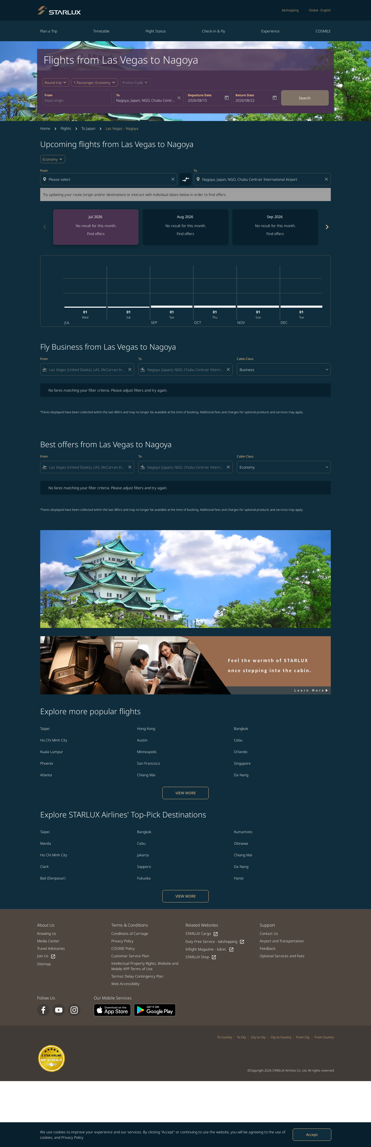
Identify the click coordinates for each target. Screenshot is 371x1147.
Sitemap (44, 963)
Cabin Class (245, 359)
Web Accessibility (125, 983)
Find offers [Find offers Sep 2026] (275, 233)
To (118, 95)
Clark (44, 866)
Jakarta (143, 854)
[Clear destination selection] (327, 179)
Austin (142, 740)
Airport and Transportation (282, 940)
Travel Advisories (51, 948)
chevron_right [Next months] (327, 226)
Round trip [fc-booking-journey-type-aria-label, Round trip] (53, 82)
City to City (258, 1037)
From (49, 95)
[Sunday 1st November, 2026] (258, 307)
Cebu (238, 740)
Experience (270, 31)
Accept (312, 1134)
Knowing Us (46, 933)
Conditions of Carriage (129, 933)
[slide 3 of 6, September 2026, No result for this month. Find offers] (275, 227)
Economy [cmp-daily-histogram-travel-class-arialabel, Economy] (50, 159)
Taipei (44, 728)
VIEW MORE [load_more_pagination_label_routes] (185, 792)
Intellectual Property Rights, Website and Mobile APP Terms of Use (144, 966)
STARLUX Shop (200, 957)
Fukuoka (144, 878)
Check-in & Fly (213, 31)
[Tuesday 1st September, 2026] (172, 307)
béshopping (290, 10)
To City (241, 1037)
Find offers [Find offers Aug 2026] (185, 233)
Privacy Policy (72, 1137)
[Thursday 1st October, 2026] (215, 307)
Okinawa (241, 843)
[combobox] (77, 100)
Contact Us (269, 933)
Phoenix (46, 763)
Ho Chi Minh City (53, 740)
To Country (224, 1037)
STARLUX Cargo (201, 933)
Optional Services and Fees (282, 955)
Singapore (242, 763)
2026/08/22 (245, 100)
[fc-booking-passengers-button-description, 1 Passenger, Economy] (92, 82)
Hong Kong (146, 728)
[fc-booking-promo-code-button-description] (132, 82)
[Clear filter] (129, 369)
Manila (45, 843)
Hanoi (238, 878)
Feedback (267, 948)
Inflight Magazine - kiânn (209, 949)
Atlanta (46, 774)
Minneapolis (147, 751)
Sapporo (144, 866)
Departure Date (200, 95)
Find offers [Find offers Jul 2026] (96, 233)
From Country (324, 1037)
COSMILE (323, 31)
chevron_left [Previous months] (44, 226)
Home (45, 128)
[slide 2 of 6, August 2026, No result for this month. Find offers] (185, 227)
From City (303, 1037)
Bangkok (241, 728)
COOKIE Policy (123, 948)
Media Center (48, 940)
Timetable (101, 31)
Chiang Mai (146, 774)
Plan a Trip (48, 31)
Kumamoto (243, 831)
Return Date (244, 95)
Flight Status (156, 31)
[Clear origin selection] (173, 179)
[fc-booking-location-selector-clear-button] (179, 97)
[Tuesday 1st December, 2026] (301, 307)
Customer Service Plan (130, 955)
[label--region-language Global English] (320, 10)
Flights (66, 128)
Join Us (46, 956)
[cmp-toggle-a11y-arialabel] (185, 179)
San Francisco (148, 763)
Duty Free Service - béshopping (214, 941)
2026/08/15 (197, 100)
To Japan (88, 128)
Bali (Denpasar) (52, 878)
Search (305, 98)
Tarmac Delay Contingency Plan (137, 976)
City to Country (281, 1037)
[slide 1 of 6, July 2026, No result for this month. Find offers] (95, 227)
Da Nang (241, 774)
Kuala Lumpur (51, 751)
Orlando (240, 751)
